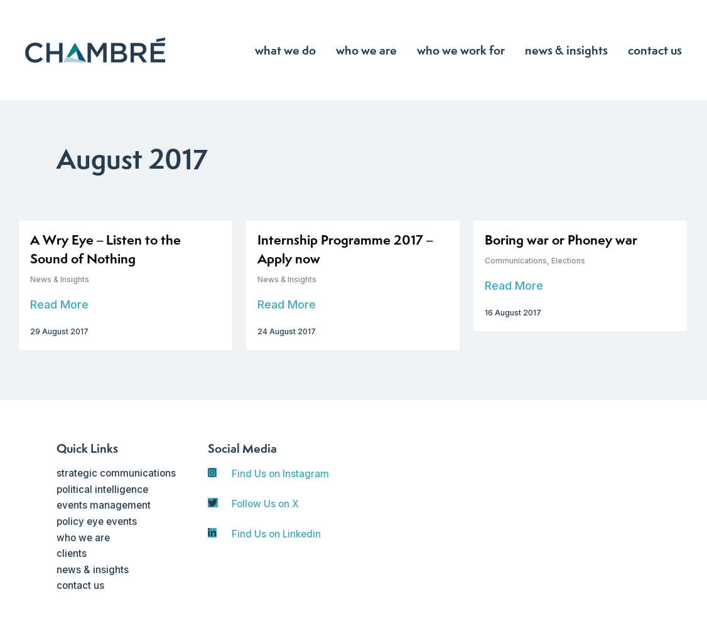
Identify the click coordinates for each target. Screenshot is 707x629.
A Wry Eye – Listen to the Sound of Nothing (105, 249)
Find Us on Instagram (280, 474)
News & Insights (59, 279)
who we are (83, 538)
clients (72, 553)
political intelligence (102, 489)
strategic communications (116, 473)
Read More (59, 304)
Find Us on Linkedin (276, 534)
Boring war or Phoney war (561, 240)
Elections (568, 260)
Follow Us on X (265, 504)
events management (104, 505)
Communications (516, 260)
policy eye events (97, 521)
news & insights (93, 570)
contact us (80, 585)
